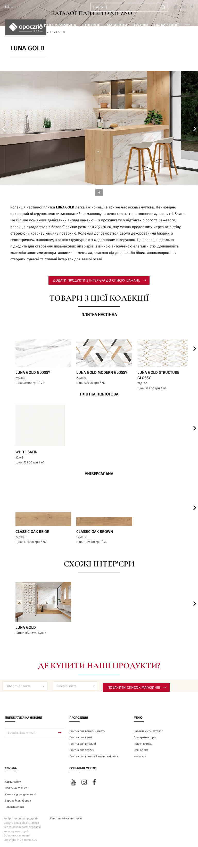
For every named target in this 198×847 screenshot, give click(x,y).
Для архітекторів (145, 737)
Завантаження (14, 806)
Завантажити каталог (148, 730)
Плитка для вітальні (82, 743)
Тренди (140, 25)
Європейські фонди (18, 800)
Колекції (91, 25)
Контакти (140, 756)
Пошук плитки (143, 743)
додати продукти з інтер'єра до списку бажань (99, 280)
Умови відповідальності (20, 794)
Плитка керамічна (57, 25)
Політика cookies (16, 787)
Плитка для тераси (81, 749)
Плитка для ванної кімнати (87, 730)
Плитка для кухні (80, 737)
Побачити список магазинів (137, 687)
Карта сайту (13, 781)
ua (9, 7)
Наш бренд (141, 749)
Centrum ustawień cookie (66, 818)
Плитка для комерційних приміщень (93, 756)
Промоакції (166, 25)
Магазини (117, 25)
